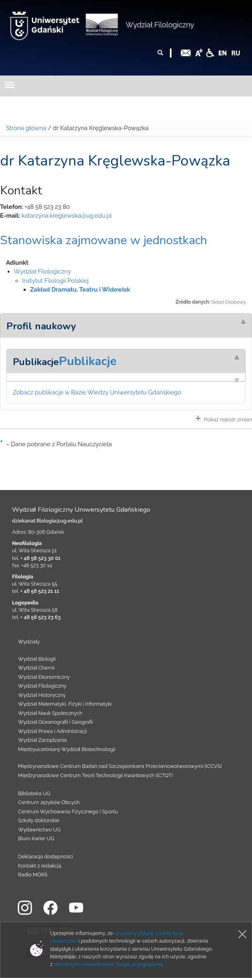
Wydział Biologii (37, 659)
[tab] (126, 325)
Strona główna (26, 128)
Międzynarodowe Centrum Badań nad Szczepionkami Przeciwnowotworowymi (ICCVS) (120, 766)
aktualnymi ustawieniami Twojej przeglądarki (108, 964)
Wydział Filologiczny (160, 24)
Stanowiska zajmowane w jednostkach (103, 240)
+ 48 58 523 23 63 (40, 617)
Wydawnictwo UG (39, 830)
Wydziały (29, 642)
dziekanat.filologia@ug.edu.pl (47, 521)
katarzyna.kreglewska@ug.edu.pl (67, 215)
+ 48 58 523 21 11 (39, 591)
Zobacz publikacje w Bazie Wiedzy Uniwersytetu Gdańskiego (97, 392)
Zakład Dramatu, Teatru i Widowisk (80, 289)
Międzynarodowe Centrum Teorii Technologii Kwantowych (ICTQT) (95, 775)
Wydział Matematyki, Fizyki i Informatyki (65, 704)
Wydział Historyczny (42, 695)
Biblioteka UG (34, 793)
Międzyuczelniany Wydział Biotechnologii (66, 749)
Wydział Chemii (36, 668)
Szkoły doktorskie (38, 820)
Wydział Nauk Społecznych (50, 713)
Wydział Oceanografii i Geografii (55, 722)
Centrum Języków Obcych (49, 802)
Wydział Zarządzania (42, 740)
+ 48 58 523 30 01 (40, 558)
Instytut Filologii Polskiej (55, 280)
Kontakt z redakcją (39, 866)
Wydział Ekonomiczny (44, 677)
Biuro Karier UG (36, 838)
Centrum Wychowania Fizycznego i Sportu (68, 812)
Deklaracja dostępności (45, 856)
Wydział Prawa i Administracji (52, 731)
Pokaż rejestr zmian (223, 419)
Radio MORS (33, 875)
